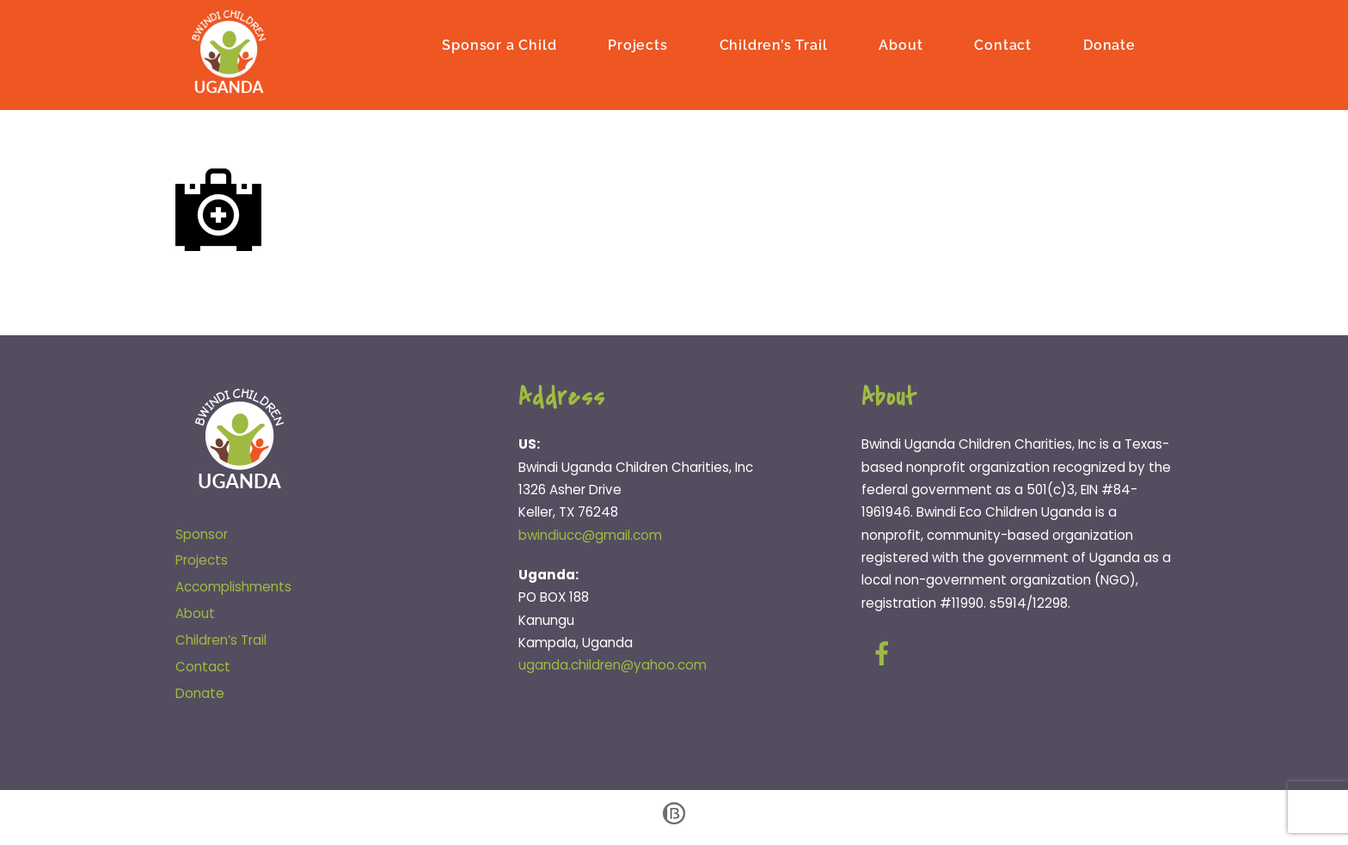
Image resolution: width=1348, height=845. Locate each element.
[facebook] (885, 654)
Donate (1109, 45)
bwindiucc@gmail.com (590, 535)
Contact (1003, 45)
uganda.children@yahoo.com (612, 665)
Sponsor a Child (499, 45)
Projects (637, 45)
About (900, 45)
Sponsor (201, 534)
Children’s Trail (774, 45)
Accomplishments (233, 587)
